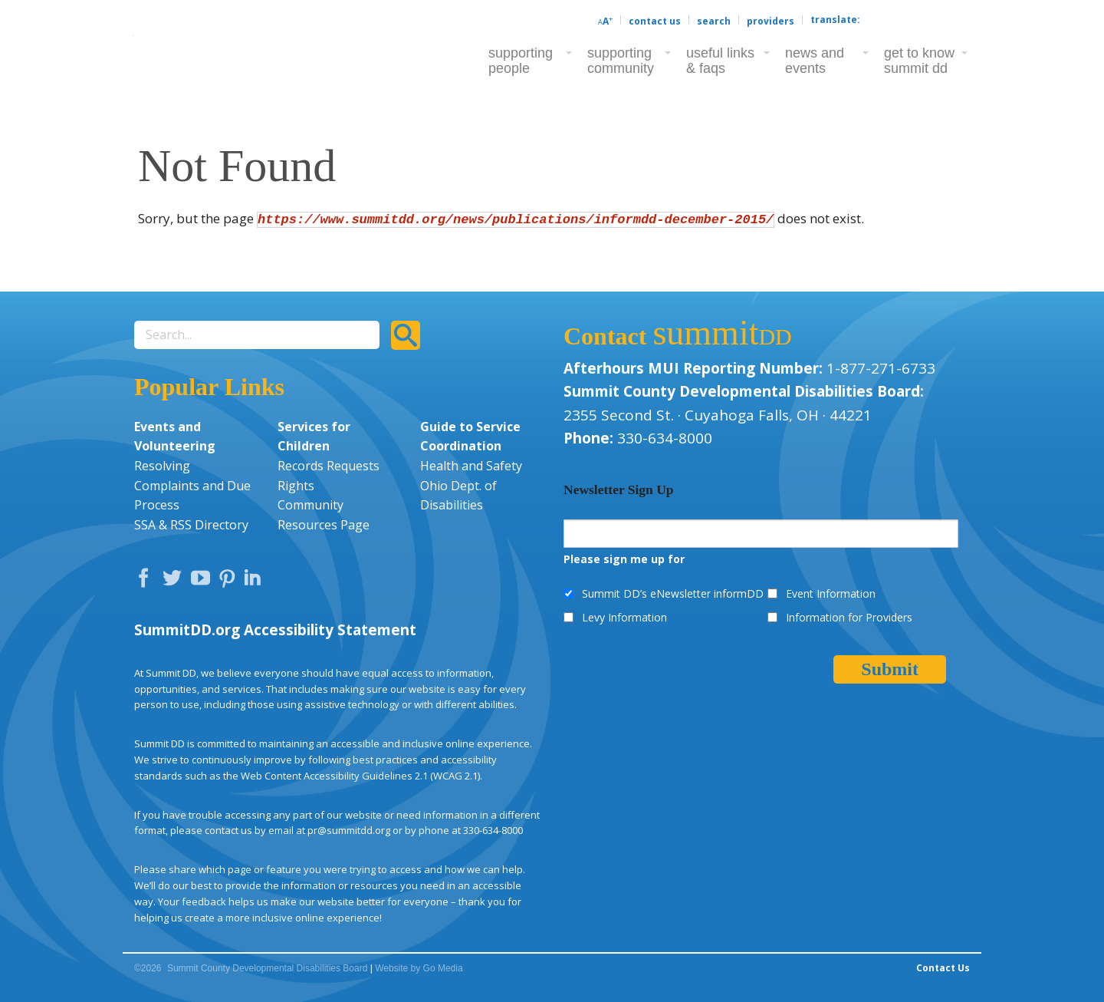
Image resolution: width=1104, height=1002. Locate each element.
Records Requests (329, 465)
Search (714, 21)
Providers (770, 21)
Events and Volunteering (174, 436)
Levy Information (624, 617)
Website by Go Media (419, 968)
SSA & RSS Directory (191, 524)
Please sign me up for (624, 559)
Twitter (175, 582)
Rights (296, 485)
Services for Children (314, 436)
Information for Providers (849, 617)
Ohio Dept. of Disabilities (458, 495)
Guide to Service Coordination (470, 436)
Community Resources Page (324, 514)
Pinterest (229, 582)
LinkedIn (254, 582)
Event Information (831, 593)
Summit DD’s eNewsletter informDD (673, 593)
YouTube (204, 582)
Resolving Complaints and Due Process (192, 485)
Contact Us (655, 21)
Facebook (147, 582)
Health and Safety (471, 465)
